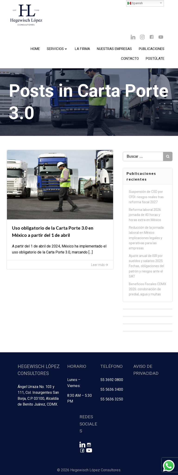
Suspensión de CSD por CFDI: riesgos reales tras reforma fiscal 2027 (146, 202)
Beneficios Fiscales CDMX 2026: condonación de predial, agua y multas (148, 294)
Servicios (57, 49)
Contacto (130, 58)
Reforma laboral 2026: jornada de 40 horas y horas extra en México (145, 220)
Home (35, 49)
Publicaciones (151, 49)
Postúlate (155, 58)
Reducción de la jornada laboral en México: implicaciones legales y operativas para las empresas (146, 243)
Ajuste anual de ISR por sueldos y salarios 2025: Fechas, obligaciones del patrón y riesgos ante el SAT (147, 271)
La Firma (82, 49)
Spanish (135, 3)
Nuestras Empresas (114, 49)
